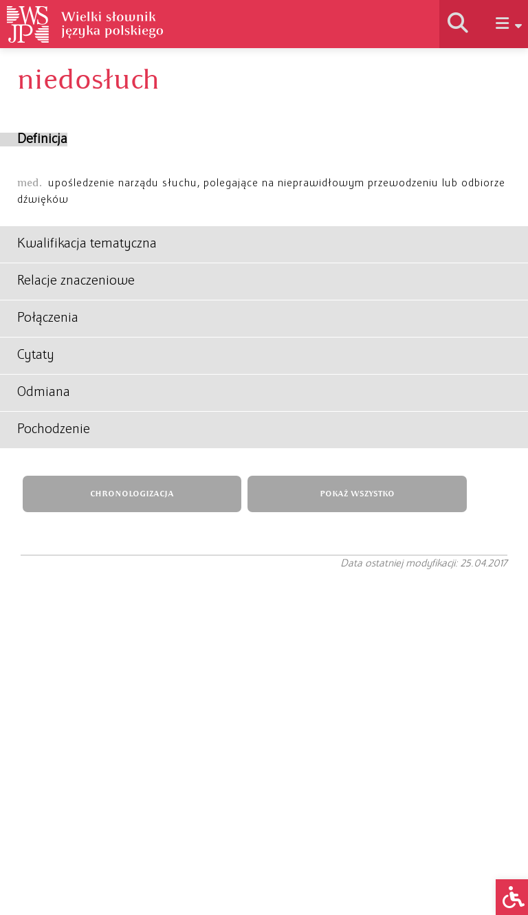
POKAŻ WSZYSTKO (357, 494)
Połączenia (47, 318)
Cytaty (35, 355)
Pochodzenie (53, 430)
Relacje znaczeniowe (76, 281)
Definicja (42, 139)
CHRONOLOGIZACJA (132, 494)
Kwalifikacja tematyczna (87, 244)
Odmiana (43, 392)
